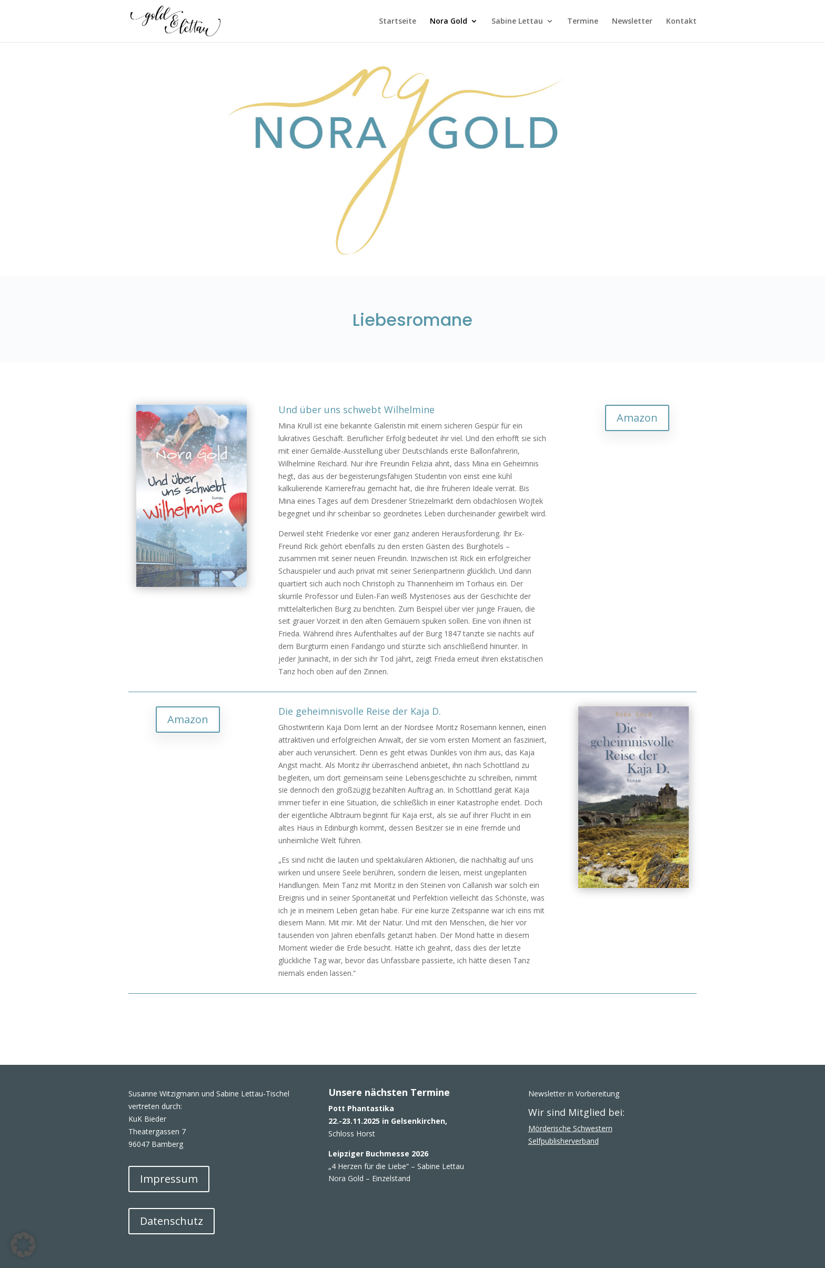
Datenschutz (171, 1221)
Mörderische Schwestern (570, 1128)
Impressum (169, 1179)
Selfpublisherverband (563, 1141)
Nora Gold (448, 21)
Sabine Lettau (517, 21)
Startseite (397, 21)
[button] (23, 1245)
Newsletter (632, 21)
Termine (582, 21)
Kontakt (681, 21)
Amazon (637, 418)
